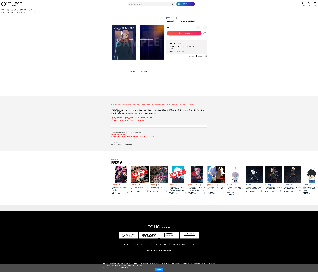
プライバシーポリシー (161, 244)
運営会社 (192, 244)
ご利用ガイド (127, 244)
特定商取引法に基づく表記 (178, 244)
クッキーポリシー (113, 267)
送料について (192, 56)
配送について (201, 56)
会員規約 (149, 244)
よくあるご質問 (139, 244)
